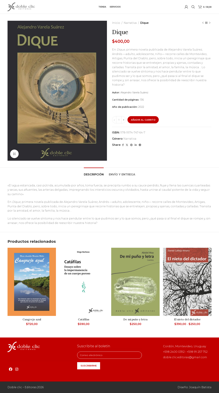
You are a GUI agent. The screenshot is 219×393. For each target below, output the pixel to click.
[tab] (94, 173)
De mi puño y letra (135, 319)
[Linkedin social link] (136, 145)
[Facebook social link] (123, 145)
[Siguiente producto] (209, 23)
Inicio (116, 22)
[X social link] (127, 145)
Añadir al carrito (143, 119)
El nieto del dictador (187, 319)
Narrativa (130, 22)
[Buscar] (193, 6)
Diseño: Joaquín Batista (194, 387)
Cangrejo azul (32, 319)
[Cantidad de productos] (118, 119)
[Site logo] (21, 6)
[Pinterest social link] (131, 145)
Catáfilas (83, 319)
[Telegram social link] (140, 145)
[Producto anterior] (203, 23)
